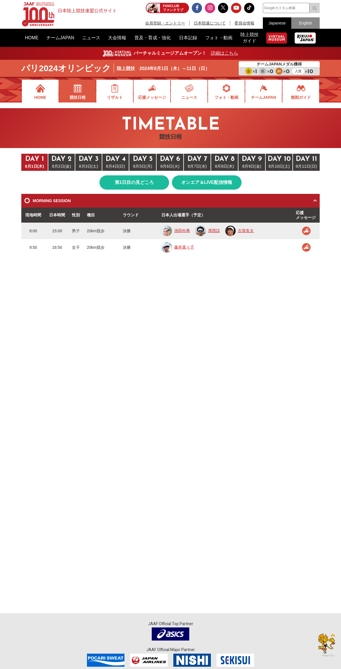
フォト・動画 (226, 97)
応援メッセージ (152, 97)
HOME (40, 97)
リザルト (115, 97)
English (305, 23)
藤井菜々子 (177, 247)
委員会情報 (244, 23)
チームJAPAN (263, 97)
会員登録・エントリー (165, 23)
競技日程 (78, 97)
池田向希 (175, 230)
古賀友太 (239, 230)
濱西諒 (207, 230)
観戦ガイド (301, 97)
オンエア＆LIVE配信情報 (206, 182)
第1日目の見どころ (134, 182)
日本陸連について (210, 23)
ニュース (189, 97)
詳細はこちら (224, 53)
